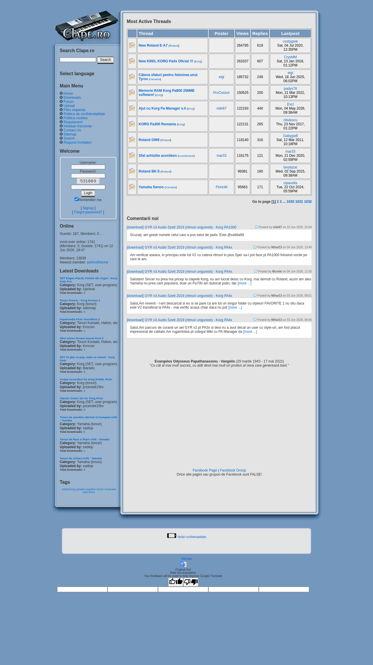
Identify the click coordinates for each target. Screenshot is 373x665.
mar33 (221, 156)
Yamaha (155, 79)
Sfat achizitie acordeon (158, 156)
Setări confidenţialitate (191, 537)
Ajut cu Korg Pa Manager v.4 (162, 108)
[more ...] (244, 283)
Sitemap (70, 134)
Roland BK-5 (149, 171)
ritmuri (100, 489)
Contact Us (72, 130)
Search (69, 138)
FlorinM (221, 187)
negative (91, 489)
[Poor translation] (190, 582)
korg (72, 489)
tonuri (91, 492)
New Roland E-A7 (153, 45)
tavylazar (291, 167)
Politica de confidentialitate (84, 114)
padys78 (290, 89)
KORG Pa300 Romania (157, 124)
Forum (69, 102)
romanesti (110, 489)
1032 (308, 202)
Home (68, 94)
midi (85, 492)
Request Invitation (78, 142)
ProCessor (221, 93)
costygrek (290, 41)
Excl (290, 104)
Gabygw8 (290, 136)
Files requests (74, 110)
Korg (198, 61)
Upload (69, 106)
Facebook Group (233, 470)
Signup (88, 208)
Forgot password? (88, 212)
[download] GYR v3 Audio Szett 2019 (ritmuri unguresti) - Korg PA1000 (181, 227)
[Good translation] (175, 582)
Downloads (72, 98)
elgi (221, 77)
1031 (299, 202)
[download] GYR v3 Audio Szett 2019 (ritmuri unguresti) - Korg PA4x (179, 247)
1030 (290, 202)
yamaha (80, 489)
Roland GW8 (150, 140)
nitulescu (290, 120)
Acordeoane (186, 155)
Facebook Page (205, 470)
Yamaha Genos (151, 187)
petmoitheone (97, 262)
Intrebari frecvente (78, 126)
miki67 (222, 108)
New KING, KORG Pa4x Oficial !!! (166, 61)
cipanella (290, 183)
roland (65, 489)
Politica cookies (76, 118)
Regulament (73, 122)
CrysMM (290, 57)
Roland (174, 45)
